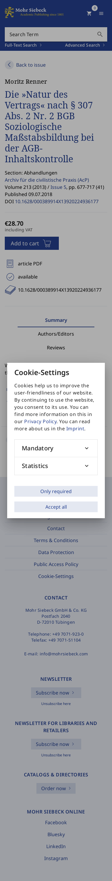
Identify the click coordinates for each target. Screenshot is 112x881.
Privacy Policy (40, 421)
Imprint (75, 428)
